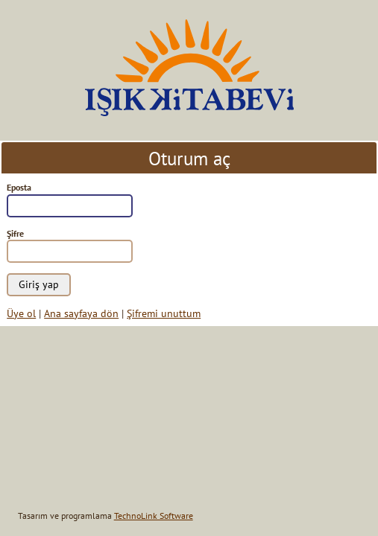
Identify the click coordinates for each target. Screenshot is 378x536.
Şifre (15, 233)
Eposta (19, 187)
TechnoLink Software (153, 515)
